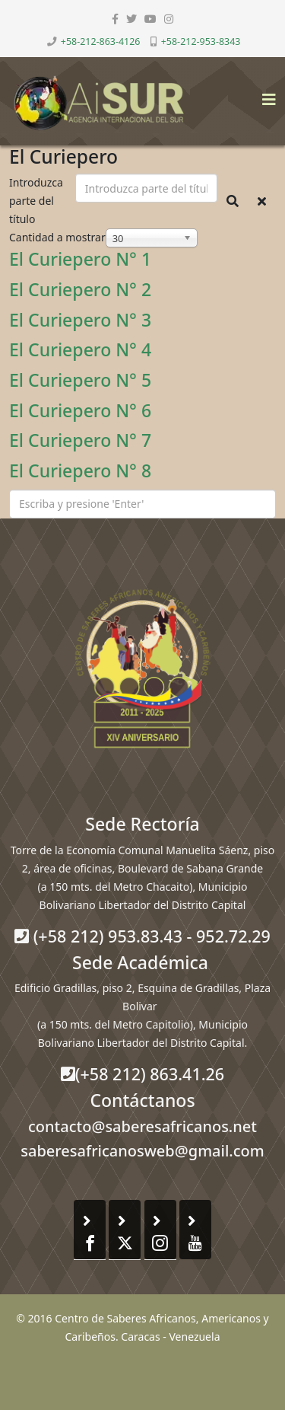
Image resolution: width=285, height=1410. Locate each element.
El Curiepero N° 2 (80, 289)
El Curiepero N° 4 (80, 349)
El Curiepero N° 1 (80, 259)
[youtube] (150, 18)
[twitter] (131, 18)
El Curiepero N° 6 (80, 410)
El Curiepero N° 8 (80, 470)
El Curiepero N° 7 (80, 440)
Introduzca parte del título (36, 200)
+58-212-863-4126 (101, 41)
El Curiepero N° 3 (80, 320)
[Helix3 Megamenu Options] (265, 94)
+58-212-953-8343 (201, 41)
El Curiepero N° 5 (80, 380)
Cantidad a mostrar (57, 237)
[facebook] (115, 18)
